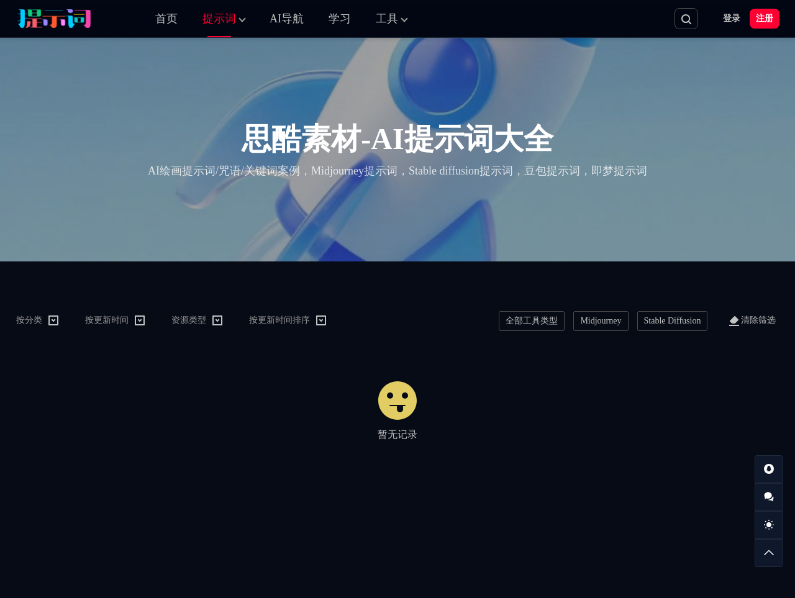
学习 (340, 18)
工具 (387, 18)
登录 (731, 18)
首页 (166, 18)
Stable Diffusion (672, 320)
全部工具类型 (532, 320)
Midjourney (600, 320)
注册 (764, 18)
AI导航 (287, 18)
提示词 (219, 18)
